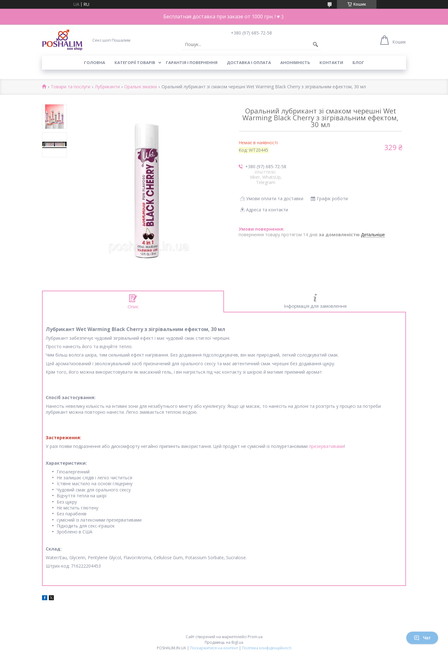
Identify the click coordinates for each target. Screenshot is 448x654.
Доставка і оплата (249, 62)
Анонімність (295, 62)
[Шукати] (315, 44)
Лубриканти (107, 87)
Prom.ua (255, 636)
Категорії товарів (134, 62)
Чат (422, 638)
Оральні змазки (140, 87)
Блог (358, 62)
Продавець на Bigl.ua (224, 642)
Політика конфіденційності (267, 648)
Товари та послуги (70, 87)
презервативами (326, 446)
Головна (94, 62)
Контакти (331, 62)
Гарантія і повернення (191, 62)
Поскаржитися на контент (214, 648)
